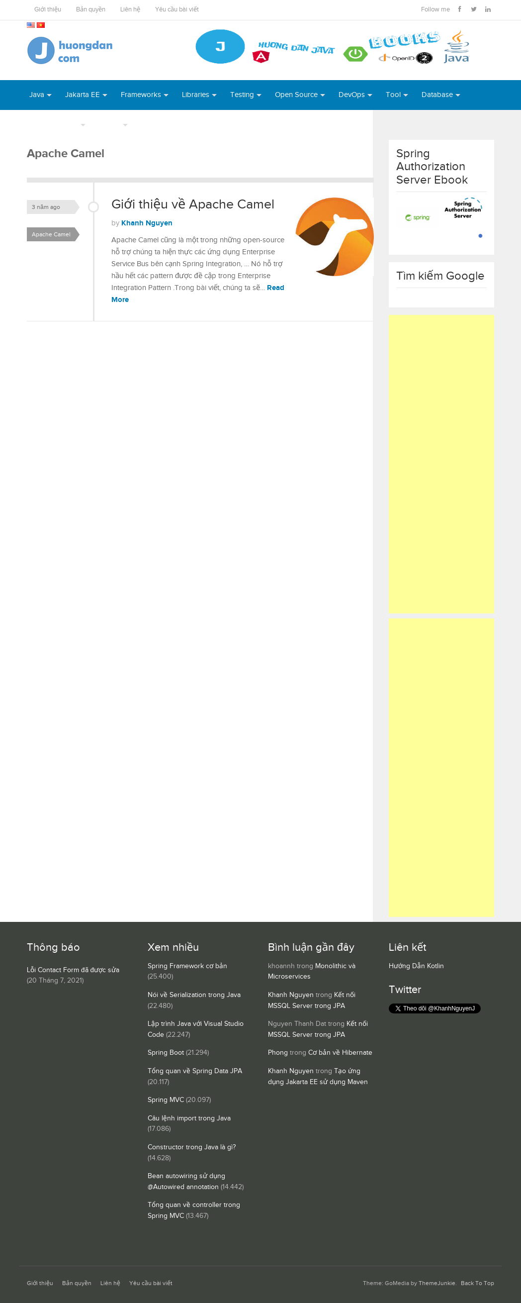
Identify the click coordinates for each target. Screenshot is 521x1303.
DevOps (352, 95)
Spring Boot (166, 1053)
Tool (393, 95)
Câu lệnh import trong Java (189, 1118)
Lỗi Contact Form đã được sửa (73, 970)
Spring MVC (166, 1100)
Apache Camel (51, 234)
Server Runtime (53, 124)
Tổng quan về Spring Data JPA (195, 1071)
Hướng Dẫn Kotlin (416, 966)
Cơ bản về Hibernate (340, 1053)
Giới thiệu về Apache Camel (192, 204)
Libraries (195, 95)
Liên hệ (130, 9)
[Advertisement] (442, 464)
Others (109, 124)
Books (151, 124)
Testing (242, 95)
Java (36, 95)
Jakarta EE (82, 95)
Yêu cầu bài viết (177, 9)
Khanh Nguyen (147, 223)
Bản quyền (90, 9)
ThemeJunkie (437, 1283)
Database (437, 95)
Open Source (296, 95)
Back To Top (477, 1283)
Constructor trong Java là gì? (192, 1147)
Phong (278, 1053)
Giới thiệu (47, 9)
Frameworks (141, 95)
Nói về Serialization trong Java (194, 995)
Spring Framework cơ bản (187, 966)
